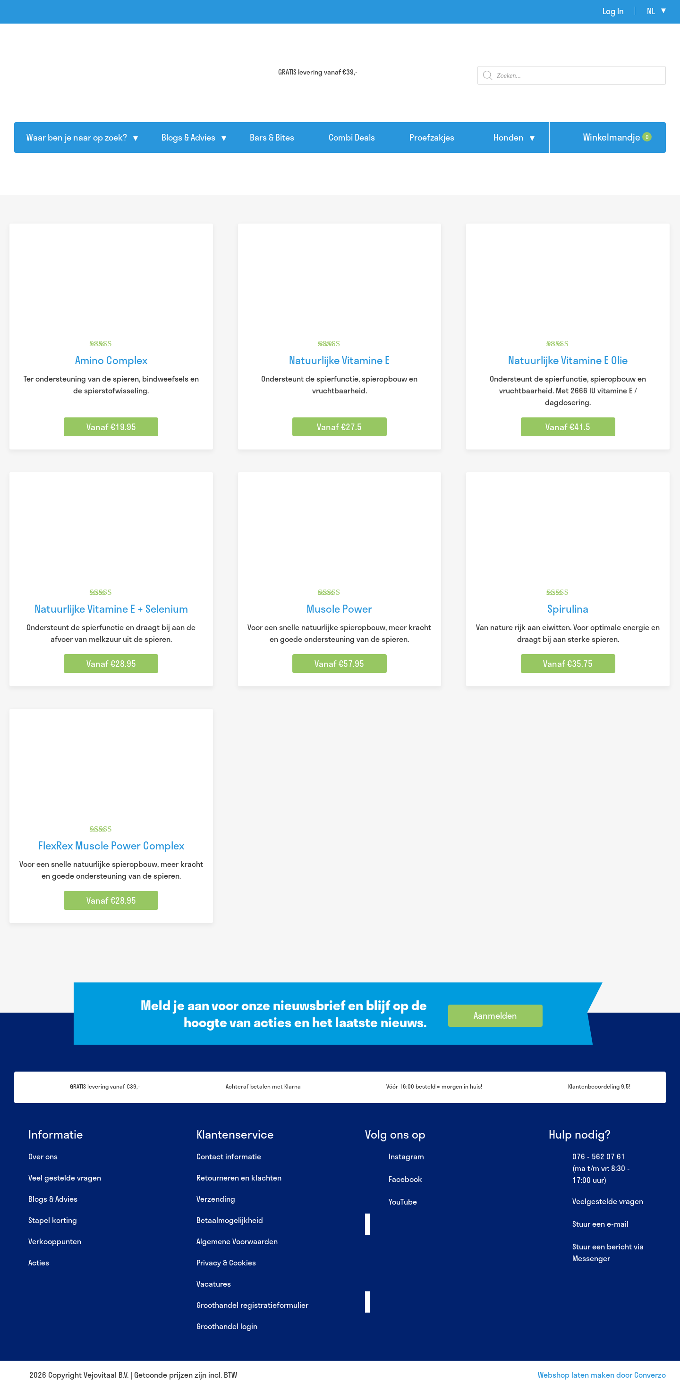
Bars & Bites (272, 137)
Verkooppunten (54, 1241)
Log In (613, 11)
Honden (508, 137)
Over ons (43, 1156)
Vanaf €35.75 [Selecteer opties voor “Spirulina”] (568, 663)
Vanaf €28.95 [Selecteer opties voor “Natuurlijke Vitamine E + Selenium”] (111, 663)
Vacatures (213, 1283)
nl (651, 11)
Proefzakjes (431, 137)
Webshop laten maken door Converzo (602, 1375)
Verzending (215, 1199)
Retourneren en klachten (238, 1177)
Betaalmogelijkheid (229, 1220)
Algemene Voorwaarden (237, 1241)
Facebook (393, 1179)
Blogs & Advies (188, 137)
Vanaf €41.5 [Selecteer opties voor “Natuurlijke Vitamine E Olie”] (567, 426)
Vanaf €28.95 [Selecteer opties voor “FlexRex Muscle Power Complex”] (111, 900)
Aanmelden (495, 1015)
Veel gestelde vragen (64, 1177)
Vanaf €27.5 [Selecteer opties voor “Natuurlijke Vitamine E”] (339, 426)
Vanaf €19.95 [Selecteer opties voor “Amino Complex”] (111, 426)
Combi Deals (352, 137)
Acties (38, 1262)
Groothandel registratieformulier (252, 1305)
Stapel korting (52, 1220)
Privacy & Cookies (226, 1262)
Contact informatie (228, 1156)
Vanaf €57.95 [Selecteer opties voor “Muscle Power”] (339, 663)
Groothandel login (226, 1326)
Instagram (394, 1157)
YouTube (391, 1202)
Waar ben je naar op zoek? (76, 137)
